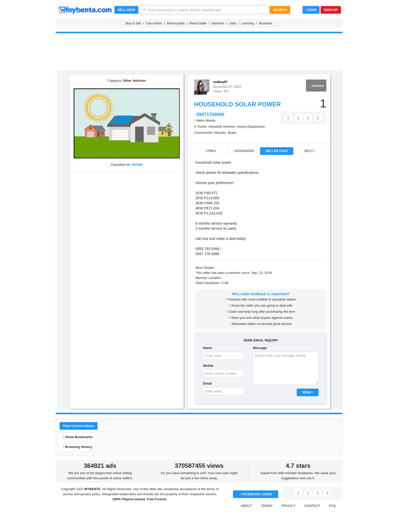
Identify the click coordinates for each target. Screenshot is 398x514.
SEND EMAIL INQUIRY (260, 340)
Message (260, 348)
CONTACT (312, 506)
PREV (210, 151)
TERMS (267, 506)
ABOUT (246, 506)
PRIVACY (288, 506)
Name (207, 348)
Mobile (208, 366)
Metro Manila (205, 120)
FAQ (332, 506)
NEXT (309, 151)
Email (207, 383)
